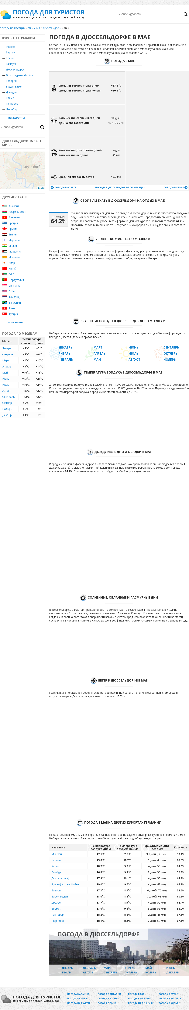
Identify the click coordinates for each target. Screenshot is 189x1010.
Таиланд (14, 297)
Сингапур (14, 285)
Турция (13, 314)
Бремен (10, 98)
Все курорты (16, 118)
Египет (13, 234)
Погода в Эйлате (169, 1003)
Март (5, 360)
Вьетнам (14, 217)
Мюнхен (11, 46)
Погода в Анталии (109, 994)
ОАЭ (11, 274)
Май (5, 372)
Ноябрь (7, 409)
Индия (13, 246)
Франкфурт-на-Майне (20, 75)
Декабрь (7, 415)
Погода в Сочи (107, 1003)
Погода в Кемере (77, 998)
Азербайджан (17, 211)
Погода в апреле (65, 187)
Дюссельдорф (52, 28)
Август (6, 390)
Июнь (5, 378)
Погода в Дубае (168, 994)
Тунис (12, 308)
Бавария (11, 81)
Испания (14, 257)
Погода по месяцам (12, 28)
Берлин (10, 52)
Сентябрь (8, 397)
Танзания (15, 302)
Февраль (7, 354)
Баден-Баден (14, 86)
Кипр (12, 263)
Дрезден (11, 92)
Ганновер (12, 103)
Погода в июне (173, 187)
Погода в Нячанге (170, 998)
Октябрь (7, 403)
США (12, 291)
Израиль (14, 240)
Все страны (15, 322)
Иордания (15, 251)
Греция (13, 223)
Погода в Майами (139, 998)
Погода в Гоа (136, 994)
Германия (34, 28)
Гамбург (11, 64)
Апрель (7, 366)
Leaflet (41, 188)
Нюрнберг (12, 109)
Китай (12, 268)
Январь (6, 348)
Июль (5, 384)
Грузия (13, 229)
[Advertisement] (143, 128)
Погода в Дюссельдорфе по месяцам (120, 187)
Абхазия (14, 206)
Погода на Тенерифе (140, 1003)
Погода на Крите (108, 998)
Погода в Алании (78, 994)
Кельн (10, 58)
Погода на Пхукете (78, 1003)
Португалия (16, 280)
